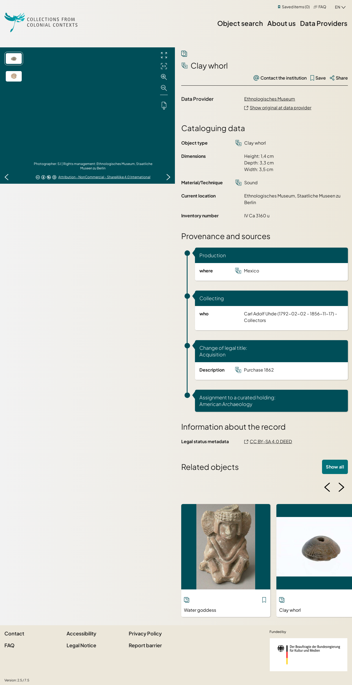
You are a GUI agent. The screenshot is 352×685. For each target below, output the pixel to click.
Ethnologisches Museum (269, 99)
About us (281, 23)
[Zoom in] (164, 77)
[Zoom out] (164, 88)
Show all (335, 467)
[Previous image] (6, 177)
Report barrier (145, 645)
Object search (240, 23)
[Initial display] (164, 66)
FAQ (322, 6)
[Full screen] (164, 55)
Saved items (296, 6)
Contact (14, 633)
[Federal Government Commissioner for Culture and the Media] (309, 654)
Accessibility (81, 633)
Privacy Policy (145, 633)
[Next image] (168, 177)
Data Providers (323, 23)
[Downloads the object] (164, 105)
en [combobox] (337, 6)
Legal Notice (81, 645)
